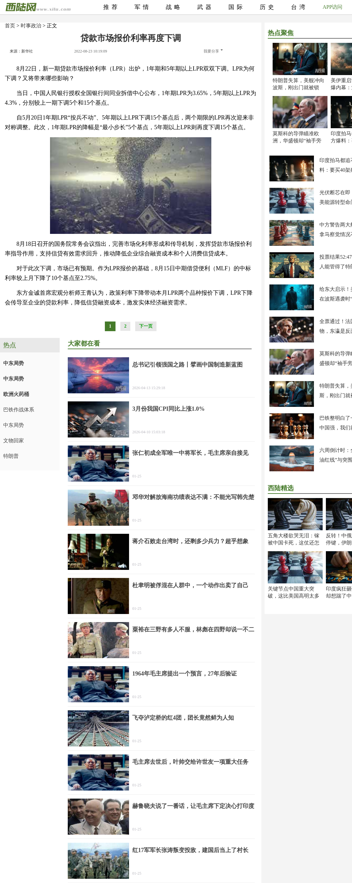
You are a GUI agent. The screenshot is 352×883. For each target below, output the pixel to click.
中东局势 (13, 363)
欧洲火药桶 (16, 394)
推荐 (111, 7)
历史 (268, 7)
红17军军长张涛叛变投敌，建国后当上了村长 (190, 850)
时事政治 (31, 25)
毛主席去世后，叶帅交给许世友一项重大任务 (190, 762)
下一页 (146, 326)
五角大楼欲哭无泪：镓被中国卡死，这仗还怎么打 (293, 542)
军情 (143, 7)
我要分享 (213, 51)
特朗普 (11, 456)
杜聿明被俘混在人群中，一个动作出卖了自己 (190, 585)
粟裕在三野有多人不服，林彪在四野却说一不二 (193, 629)
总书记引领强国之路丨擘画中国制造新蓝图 (187, 364)
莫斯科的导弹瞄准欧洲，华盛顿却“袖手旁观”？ (297, 140)
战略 (174, 7)
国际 (236, 7)
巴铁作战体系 (18, 409)
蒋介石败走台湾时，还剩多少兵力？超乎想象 (190, 541)
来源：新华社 (21, 51)
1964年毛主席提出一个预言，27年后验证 (184, 673)
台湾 (299, 7)
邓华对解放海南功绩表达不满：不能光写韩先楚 (193, 497)
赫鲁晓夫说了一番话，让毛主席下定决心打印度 (193, 806)
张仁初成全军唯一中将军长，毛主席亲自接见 (190, 453)
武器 (205, 7)
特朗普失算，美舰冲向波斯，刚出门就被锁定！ (298, 87)
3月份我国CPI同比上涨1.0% (168, 409)
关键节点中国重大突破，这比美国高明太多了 (293, 596)
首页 (10, 25)
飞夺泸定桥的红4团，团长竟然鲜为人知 (183, 718)
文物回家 (13, 440)
